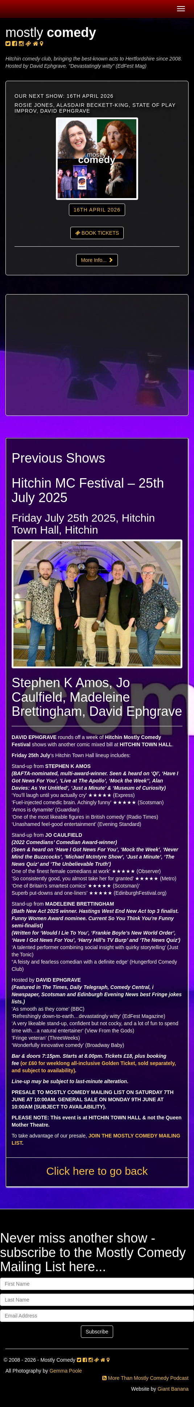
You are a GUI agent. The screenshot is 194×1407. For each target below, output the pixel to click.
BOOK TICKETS (97, 233)
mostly (50, 32)
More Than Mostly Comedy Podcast (145, 1378)
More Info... (97, 260)
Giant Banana (173, 1389)
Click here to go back (97, 1171)
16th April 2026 (97, 210)
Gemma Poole (65, 1371)
